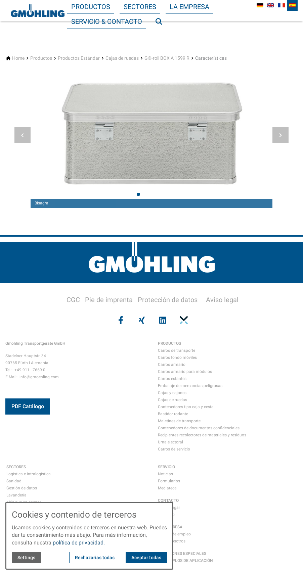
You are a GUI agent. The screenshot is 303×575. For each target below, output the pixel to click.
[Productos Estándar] (79, 58)
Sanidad (13, 481)
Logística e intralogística (28, 474)
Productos (90, 7)
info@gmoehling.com (39, 377)
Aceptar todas (146, 557)
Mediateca (167, 488)
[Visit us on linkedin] (162, 320)
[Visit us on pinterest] (182, 320)
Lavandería (16, 495)
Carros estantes (172, 378)
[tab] (138, 194)
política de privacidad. (79, 542)
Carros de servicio (174, 449)
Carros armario (171, 364)
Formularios (169, 481)
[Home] (18, 58)
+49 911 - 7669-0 (29, 370)
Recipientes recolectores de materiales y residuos (202, 435)
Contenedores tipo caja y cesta (186, 406)
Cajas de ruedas (172, 399)
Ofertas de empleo (174, 534)
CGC (73, 300)
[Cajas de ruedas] (122, 58)
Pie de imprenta (109, 300)
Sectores (140, 7)
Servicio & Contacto (106, 21)
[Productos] (41, 58)
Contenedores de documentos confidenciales (199, 428)
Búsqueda (162, 35)
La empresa (189, 7)
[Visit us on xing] (141, 320)
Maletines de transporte (179, 421)
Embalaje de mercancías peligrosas (190, 385)
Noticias (165, 474)
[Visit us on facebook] (120, 320)
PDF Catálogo (27, 406)
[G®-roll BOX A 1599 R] (166, 58)
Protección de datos (168, 300)
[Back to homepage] (37, 10)
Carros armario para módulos (185, 371)
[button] (22, 135)
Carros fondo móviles (177, 357)
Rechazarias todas (95, 557)
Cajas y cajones (172, 392)
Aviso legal (222, 300)
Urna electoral (170, 442)
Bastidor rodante (173, 414)
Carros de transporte (176, 350)
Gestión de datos (21, 488)
